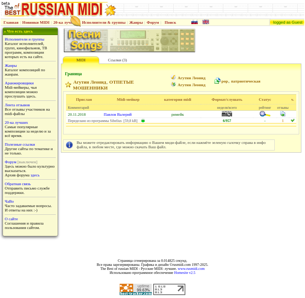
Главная (11, 22)
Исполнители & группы (104, 22)
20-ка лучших (65, 22)
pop (224, 81)
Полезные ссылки (20, 144)
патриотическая (245, 81)
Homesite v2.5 (184, 273)
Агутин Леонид (191, 78)
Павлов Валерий (118, 114)
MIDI (80, 60)
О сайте (11, 219)
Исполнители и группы (24, 39)
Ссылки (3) (117, 60)
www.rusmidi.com (191, 269)
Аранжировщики (19, 83)
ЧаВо (9, 201)
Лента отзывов (17, 105)
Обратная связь (18, 184)
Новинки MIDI (36, 22)
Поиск (170, 22)
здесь (35, 175)
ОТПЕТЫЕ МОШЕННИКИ (103, 85)
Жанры (136, 22)
